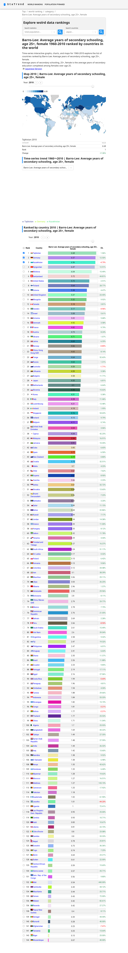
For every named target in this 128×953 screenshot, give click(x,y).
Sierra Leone (38, 871)
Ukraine (36, 337)
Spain (35, 452)
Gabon (35, 533)
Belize (35, 510)
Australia (36, 367)
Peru (35, 623)
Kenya (35, 764)
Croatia (36, 462)
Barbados (37, 501)
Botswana (37, 596)
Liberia (35, 827)
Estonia (36, 290)
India (35, 746)
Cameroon (37, 788)
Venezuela (37, 591)
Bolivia (35, 711)
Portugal (36, 670)
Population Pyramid (55, 4)
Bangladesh (38, 730)
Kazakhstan (37, 262)
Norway (36, 346)
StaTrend (15, 4)
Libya (35, 582)
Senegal (36, 917)
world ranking (35, 11)
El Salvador (37, 760)
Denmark (36, 323)
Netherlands (38, 385)
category (49, 11)
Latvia (35, 341)
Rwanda (36, 905)
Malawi (36, 901)
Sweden (36, 309)
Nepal (35, 841)
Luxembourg (38, 404)
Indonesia (37, 697)
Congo (35, 707)
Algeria (36, 725)
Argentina (37, 637)
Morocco (36, 778)
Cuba (35, 448)
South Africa (38, 549)
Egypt (35, 674)
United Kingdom (39, 295)
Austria (36, 332)
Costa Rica (37, 679)
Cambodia (37, 887)
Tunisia (36, 693)
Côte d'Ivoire (38, 832)
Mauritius (37, 577)
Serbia (35, 485)
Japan (35, 381)
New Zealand (38, 457)
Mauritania (37, 892)
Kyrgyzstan (37, 267)
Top (24, 11)
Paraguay (36, 683)
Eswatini (36, 846)
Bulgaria (36, 376)
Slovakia (36, 489)
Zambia (36, 818)
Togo (35, 850)
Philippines (37, 646)
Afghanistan (38, 926)
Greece (36, 524)
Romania (36, 563)
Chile (35, 471)
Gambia (36, 836)
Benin (35, 855)
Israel (35, 313)
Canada (36, 304)
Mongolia (36, 300)
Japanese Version (33, 68)
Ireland (36, 408)
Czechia (36, 480)
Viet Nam (36, 632)
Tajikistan (37, 253)
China (35, 721)
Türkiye (36, 735)
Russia (35, 362)
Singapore (37, 413)
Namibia (36, 755)
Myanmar (37, 774)
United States (38, 281)
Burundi (36, 921)
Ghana (35, 656)
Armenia (36, 318)
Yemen (36, 896)
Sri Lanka (36, 554)
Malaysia (36, 438)
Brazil (35, 660)
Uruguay (36, 651)
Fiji (34, 642)
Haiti (35, 822)
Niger (35, 935)
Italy (34, 399)
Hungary (36, 529)
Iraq (34, 751)
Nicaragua (37, 702)
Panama (36, 538)
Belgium (36, 422)
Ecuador (36, 665)
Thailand (36, 716)
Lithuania (36, 371)
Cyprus (36, 434)
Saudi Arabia (38, 628)
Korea (35, 394)
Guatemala (37, 797)
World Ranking (35, 4)
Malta (35, 466)
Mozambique (38, 940)
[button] (36, 82)
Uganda (36, 806)
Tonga (35, 357)
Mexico (36, 607)
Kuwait (35, 515)
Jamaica (36, 443)
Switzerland (37, 276)
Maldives (36, 783)
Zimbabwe (37, 688)
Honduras (37, 769)
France (35, 327)
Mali (34, 882)
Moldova (36, 272)
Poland (36, 559)
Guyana (36, 476)
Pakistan (36, 792)
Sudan (35, 860)
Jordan (36, 519)
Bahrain (36, 618)
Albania (36, 586)
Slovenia (36, 390)
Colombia (37, 568)
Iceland (36, 418)
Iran (34, 573)
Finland (36, 286)
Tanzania (36, 931)
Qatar (35, 505)
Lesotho (36, 802)
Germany (36, 258)
